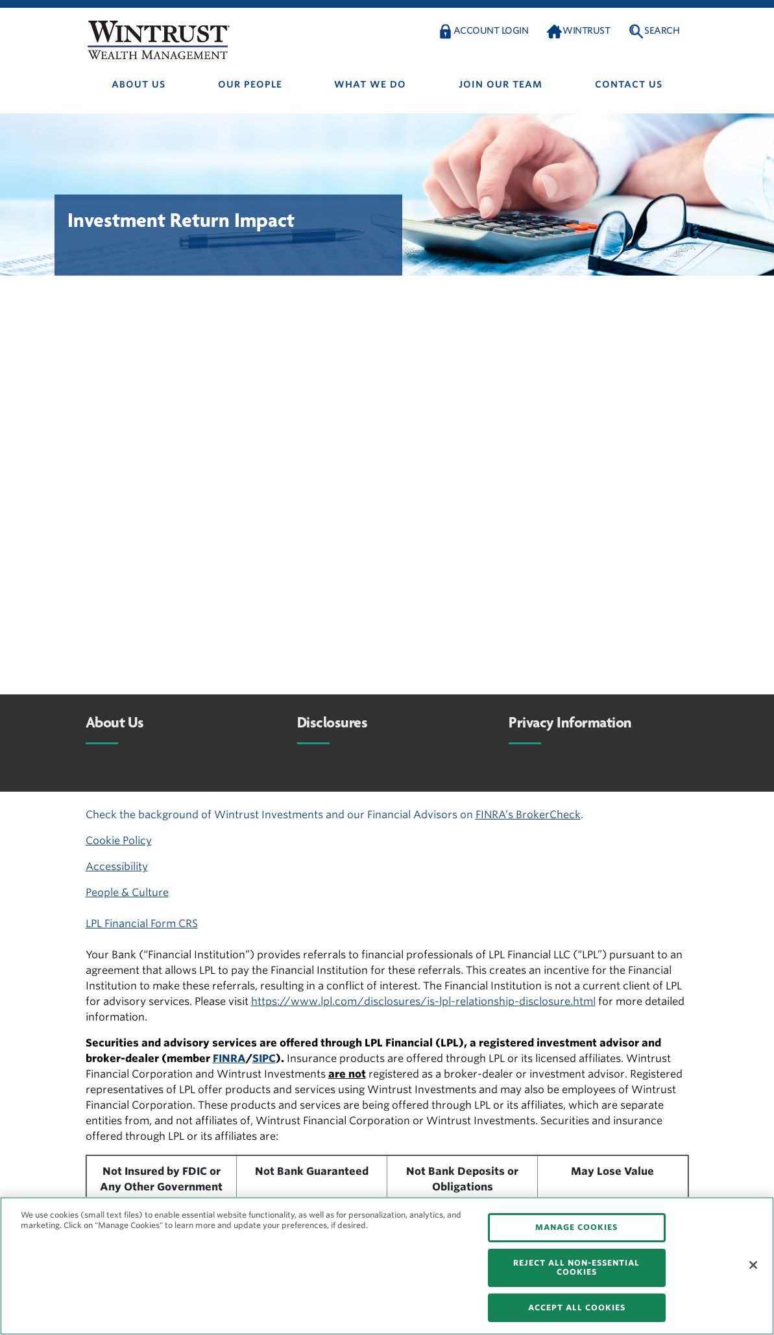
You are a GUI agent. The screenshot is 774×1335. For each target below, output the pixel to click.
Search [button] (661, 30)
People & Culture (127, 892)
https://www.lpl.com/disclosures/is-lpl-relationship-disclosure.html (423, 1001)
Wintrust (586, 30)
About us (138, 84)
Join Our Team (500, 84)
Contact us (628, 84)
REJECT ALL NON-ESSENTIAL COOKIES (576, 1267)
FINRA (229, 1058)
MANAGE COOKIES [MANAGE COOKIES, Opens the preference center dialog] (576, 1227)
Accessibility (117, 866)
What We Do (370, 84)
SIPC (264, 1058)
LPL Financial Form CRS (142, 923)
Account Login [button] (491, 30)
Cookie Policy (119, 840)
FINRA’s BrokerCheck (528, 815)
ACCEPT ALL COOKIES (576, 1307)
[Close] (753, 1265)
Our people (250, 84)
